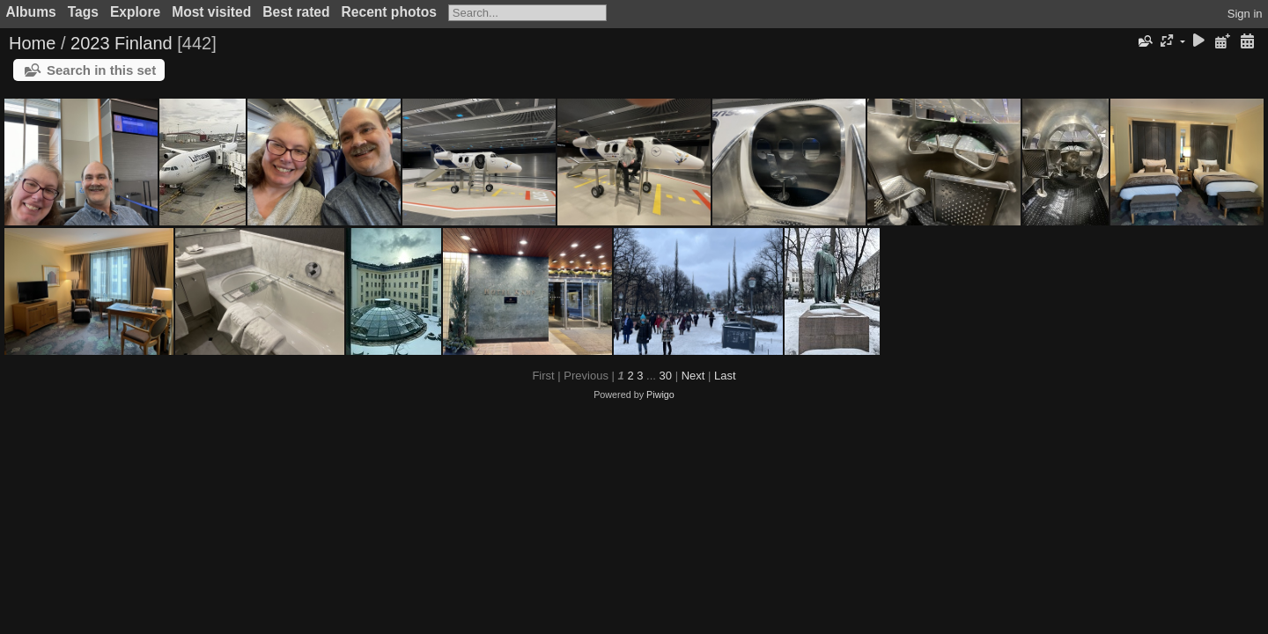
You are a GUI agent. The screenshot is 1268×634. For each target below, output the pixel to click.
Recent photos (389, 11)
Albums (31, 11)
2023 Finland (121, 43)
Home (32, 43)
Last (725, 375)
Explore (135, 11)
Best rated (295, 11)
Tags (83, 11)
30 (666, 375)
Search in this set (101, 70)
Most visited (211, 11)
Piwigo (660, 394)
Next (693, 375)
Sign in (1245, 13)
